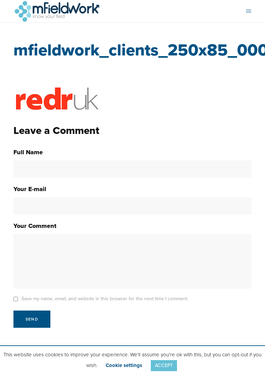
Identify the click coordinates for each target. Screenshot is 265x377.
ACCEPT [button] (164, 365)
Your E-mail (29, 189)
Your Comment (34, 226)
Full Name (28, 152)
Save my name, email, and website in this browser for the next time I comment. (104, 299)
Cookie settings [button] (124, 365)
